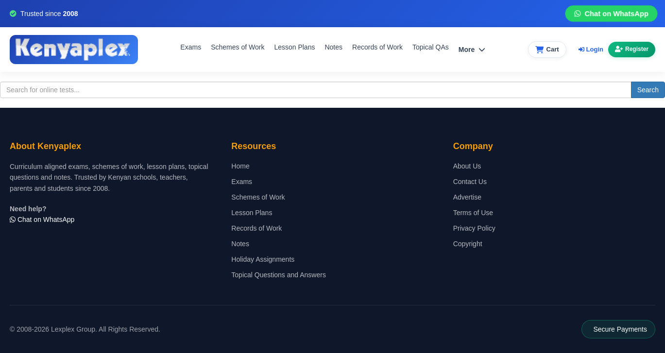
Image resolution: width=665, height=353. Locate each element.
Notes (333, 47)
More (472, 49)
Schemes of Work (237, 47)
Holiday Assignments (262, 259)
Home (240, 166)
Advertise (467, 197)
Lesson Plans (294, 47)
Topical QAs (430, 47)
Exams (190, 47)
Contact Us (470, 181)
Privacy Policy (474, 228)
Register (631, 49)
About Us (467, 166)
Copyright (467, 244)
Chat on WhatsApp (611, 14)
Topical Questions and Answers (278, 275)
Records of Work (377, 47)
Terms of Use (473, 213)
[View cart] (547, 49)
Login (591, 49)
